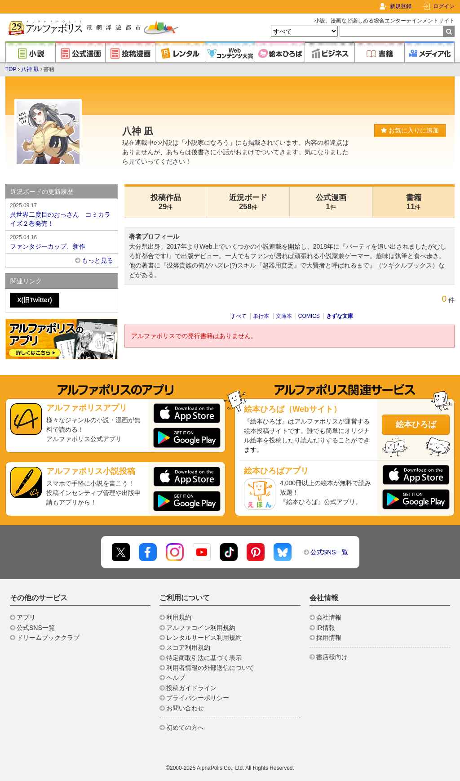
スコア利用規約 (188, 647)
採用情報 (328, 637)
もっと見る (97, 260)
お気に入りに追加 (410, 130)
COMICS (309, 316)
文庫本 (284, 316)
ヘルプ (175, 677)
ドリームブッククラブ (48, 637)
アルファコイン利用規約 (200, 627)
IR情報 (325, 627)
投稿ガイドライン (191, 688)
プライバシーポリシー (197, 697)
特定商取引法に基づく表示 (204, 657)
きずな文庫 (339, 316)
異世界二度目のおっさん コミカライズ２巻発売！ (61, 214)
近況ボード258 (248, 202)
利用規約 (178, 617)
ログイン (444, 6)
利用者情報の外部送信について (210, 667)
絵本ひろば (416, 424)
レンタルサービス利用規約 (204, 637)
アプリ (26, 617)
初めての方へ (185, 727)
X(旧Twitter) (34, 299)
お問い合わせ (185, 708)
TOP (10, 69)
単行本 (261, 316)
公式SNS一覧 (329, 552)
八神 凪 (30, 69)
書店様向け (332, 657)
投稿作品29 (165, 202)
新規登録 (400, 6)
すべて (238, 316)
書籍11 (413, 202)
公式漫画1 (331, 202)
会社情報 (328, 617)
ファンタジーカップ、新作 (61, 241)
